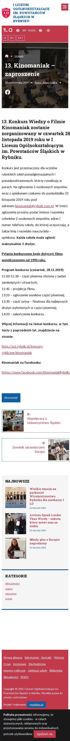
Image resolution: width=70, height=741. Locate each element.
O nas (7, 664)
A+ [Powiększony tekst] (12, 38)
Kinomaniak (11, 397)
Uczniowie (19, 664)
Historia (59, 658)
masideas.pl (36, 704)
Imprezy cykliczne (14, 671)
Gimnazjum (11, 593)
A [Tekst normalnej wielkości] (5, 38)
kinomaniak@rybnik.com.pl (34, 206)
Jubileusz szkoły (37, 671)
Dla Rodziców (37, 664)
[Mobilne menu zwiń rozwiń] (64, 7)
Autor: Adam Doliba (46, 82)
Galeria (9, 588)
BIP (24, 30)
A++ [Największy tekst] (20, 38)
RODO (32, 30)
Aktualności (12, 583)
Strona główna (12, 658)
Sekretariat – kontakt (38, 658)
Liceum (19, 56)
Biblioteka (56, 671)
